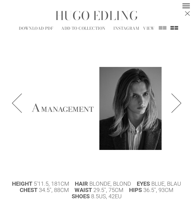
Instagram (126, 28)
